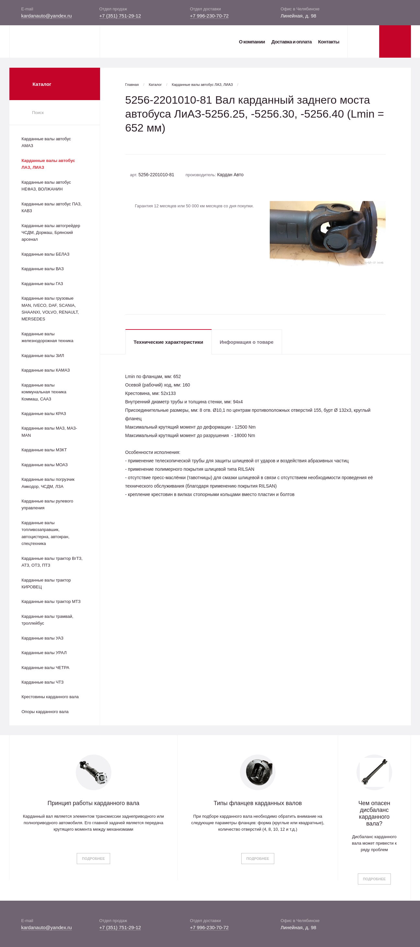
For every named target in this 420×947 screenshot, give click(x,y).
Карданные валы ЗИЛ (43, 355)
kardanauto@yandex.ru (46, 15)
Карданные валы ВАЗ (43, 268)
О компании (252, 41)
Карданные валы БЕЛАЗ (46, 254)
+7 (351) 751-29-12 (120, 15)
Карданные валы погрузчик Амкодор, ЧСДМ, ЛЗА (48, 483)
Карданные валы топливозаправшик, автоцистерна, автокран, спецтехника (46, 533)
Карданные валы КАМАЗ (46, 370)
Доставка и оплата (291, 41)
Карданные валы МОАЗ (45, 464)
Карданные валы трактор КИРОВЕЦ (46, 583)
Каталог (155, 85)
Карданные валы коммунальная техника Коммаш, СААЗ (44, 392)
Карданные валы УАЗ (42, 638)
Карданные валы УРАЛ (44, 652)
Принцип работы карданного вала (94, 803)
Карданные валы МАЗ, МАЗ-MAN (49, 431)
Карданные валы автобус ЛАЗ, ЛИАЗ (48, 164)
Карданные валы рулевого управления (47, 504)
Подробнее (93, 858)
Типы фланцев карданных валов (258, 803)
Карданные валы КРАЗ (44, 413)
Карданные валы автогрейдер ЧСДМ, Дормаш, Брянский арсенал (51, 232)
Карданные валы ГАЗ (42, 283)
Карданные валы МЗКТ (44, 449)
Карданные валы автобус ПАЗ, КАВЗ (52, 207)
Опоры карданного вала (45, 711)
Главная (132, 85)
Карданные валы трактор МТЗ (51, 601)
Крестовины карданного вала (50, 696)
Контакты (328, 41)
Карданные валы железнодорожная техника (48, 337)
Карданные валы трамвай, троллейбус (48, 620)
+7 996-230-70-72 (209, 15)
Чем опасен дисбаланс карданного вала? (374, 813)
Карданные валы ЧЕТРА (45, 667)
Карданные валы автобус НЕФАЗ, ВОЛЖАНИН (46, 185)
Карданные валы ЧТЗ (43, 682)
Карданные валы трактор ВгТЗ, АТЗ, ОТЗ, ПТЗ (52, 562)
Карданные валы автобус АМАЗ (46, 142)
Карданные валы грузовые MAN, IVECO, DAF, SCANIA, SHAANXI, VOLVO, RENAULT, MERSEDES (50, 308)
